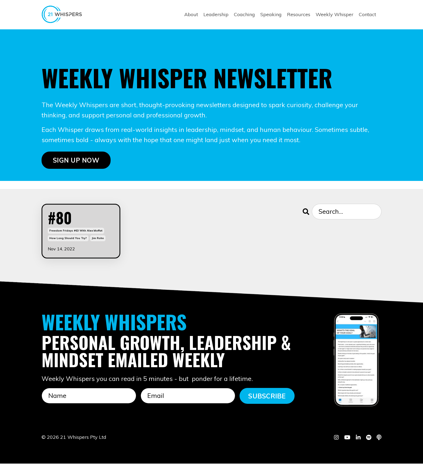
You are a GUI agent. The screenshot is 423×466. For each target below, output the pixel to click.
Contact (367, 14)
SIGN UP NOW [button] (76, 160)
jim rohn (98, 240)
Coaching (244, 14)
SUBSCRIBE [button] (267, 398)
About (191, 14)
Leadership (215, 14)
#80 (61, 218)
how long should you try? (68, 240)
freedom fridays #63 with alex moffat (76, 233)
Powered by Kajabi (364, 452)
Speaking (271, 14)
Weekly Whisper (334, 14)
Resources (298, 14)
